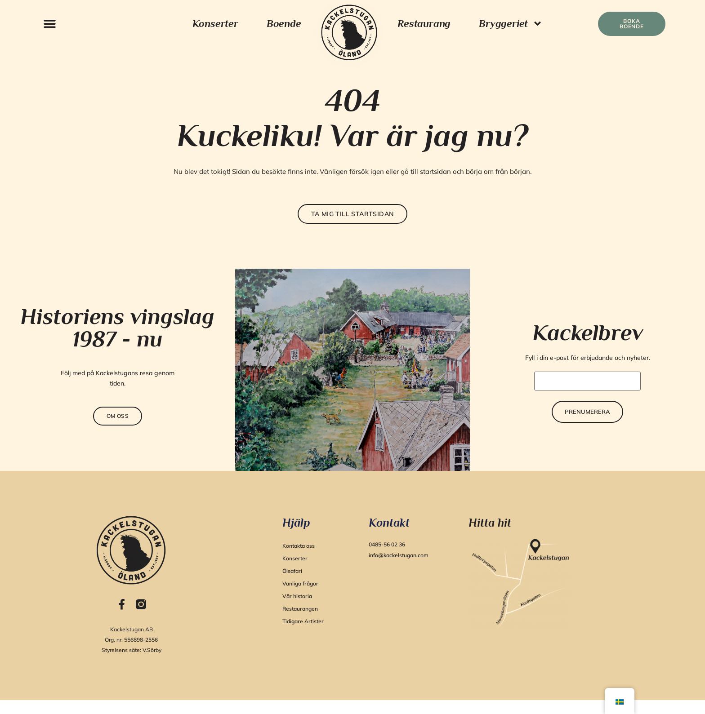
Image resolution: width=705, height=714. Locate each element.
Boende (284, 23)
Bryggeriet (511, 23)
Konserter (215, 23)
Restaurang (424, 23)
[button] (49, 24)
